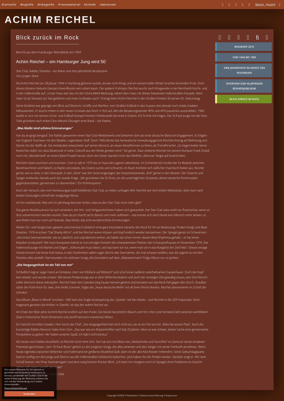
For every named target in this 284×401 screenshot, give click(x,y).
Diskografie (46, 4)
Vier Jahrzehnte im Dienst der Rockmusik (244, 70)
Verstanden (29, 393)
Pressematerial (69, 4)
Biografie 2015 (244, 46)
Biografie (27, 4)
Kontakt (90, 4)
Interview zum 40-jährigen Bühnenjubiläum (244, 86)
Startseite (9, 4)
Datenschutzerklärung (151, 395)
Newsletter (132, 395)
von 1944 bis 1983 (244, 57)
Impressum (108, 4)
